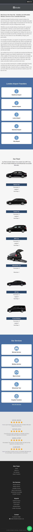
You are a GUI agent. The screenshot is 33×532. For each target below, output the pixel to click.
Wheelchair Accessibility (16, 492)
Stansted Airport (16, 506)
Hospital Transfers (16, 494)
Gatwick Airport (16, 502)
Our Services (16, 472)
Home (16, 468)
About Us (16, 470)
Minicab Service (16, 484)
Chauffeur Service (16, 488)
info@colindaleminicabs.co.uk (16, 518)
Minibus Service (16, 486)
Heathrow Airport (16, 500)
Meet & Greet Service (16, 490)
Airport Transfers (16, 474)
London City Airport (16, 508)
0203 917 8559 (16, 516)
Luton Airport (16, 504)
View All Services (16, 404)
